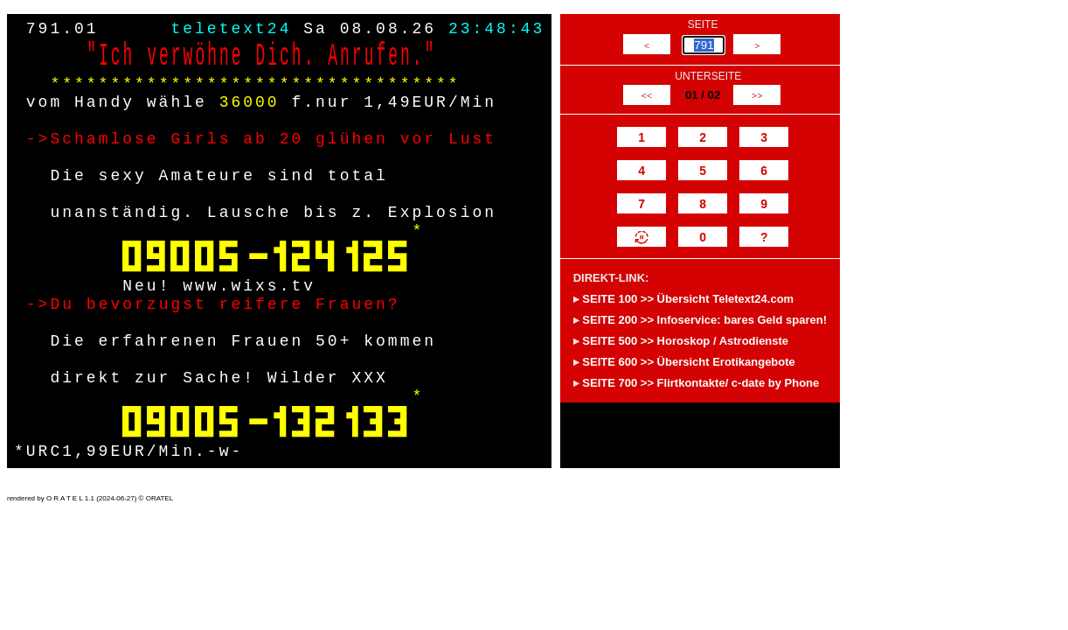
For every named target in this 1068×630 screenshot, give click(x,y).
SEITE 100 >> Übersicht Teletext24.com (688, 298)
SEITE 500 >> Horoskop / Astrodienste (685, 340)
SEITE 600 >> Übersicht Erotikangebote (688, 361)
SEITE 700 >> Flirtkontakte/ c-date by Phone (700, 382)
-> (38, 139)
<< (646, 95)
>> (757, 95)
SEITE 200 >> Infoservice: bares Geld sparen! (704, 319)
